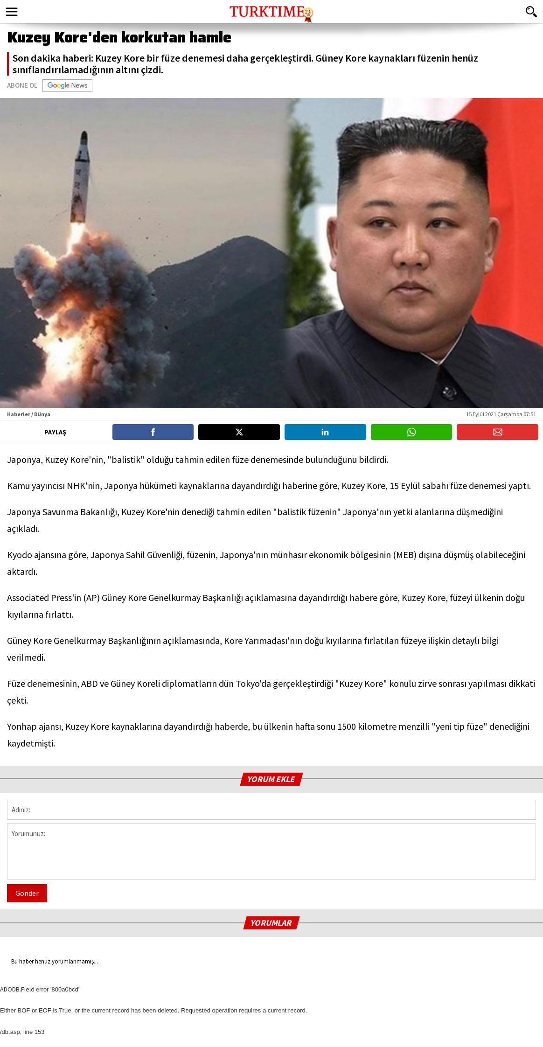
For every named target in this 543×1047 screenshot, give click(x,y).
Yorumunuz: (271, 851)
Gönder (27, 893)
